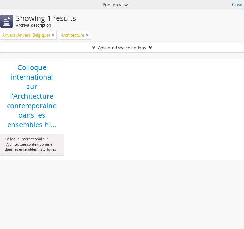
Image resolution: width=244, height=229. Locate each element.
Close (237, 5)
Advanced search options (122, 48)
